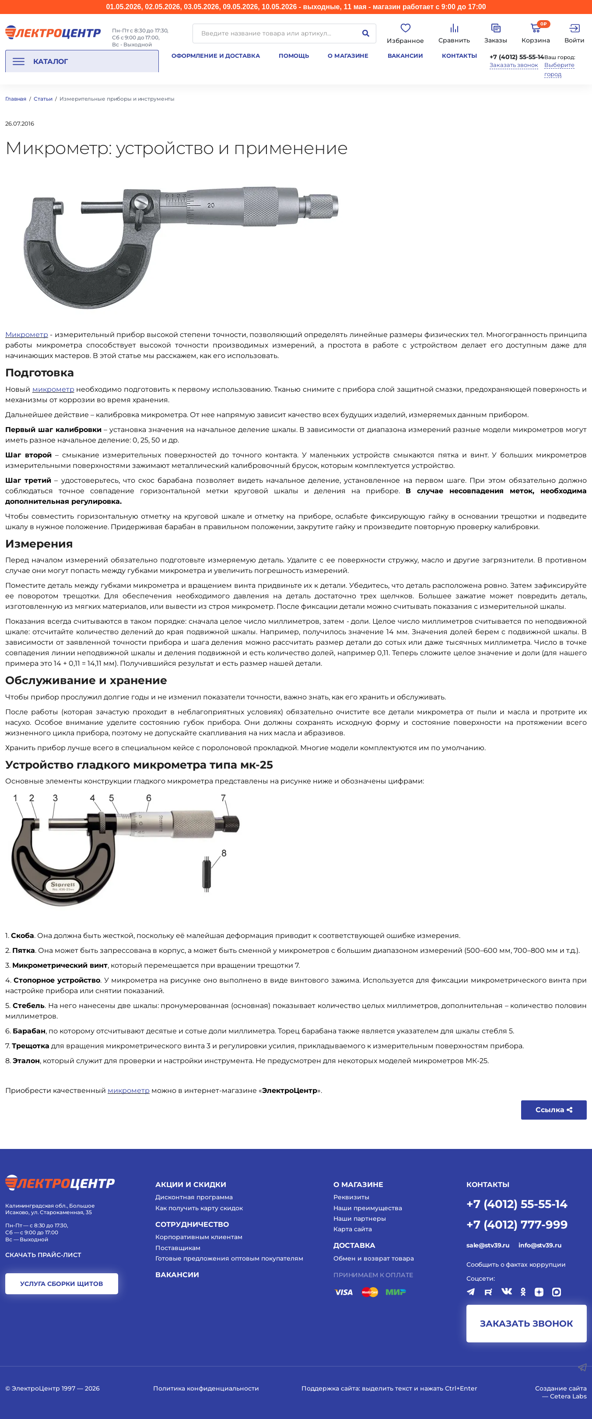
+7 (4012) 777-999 (517, 1224)
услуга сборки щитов (61, 1284)
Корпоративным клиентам (198, 1237)
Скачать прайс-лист (43, 1255)
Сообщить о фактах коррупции (516, 1264)
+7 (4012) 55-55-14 (517, 57)
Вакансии (405, 55)
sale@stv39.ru (488, 1245)
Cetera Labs (568, 1396)
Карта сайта (352, 1229)
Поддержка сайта (330, 1388)
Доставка (354, 1245)
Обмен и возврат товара (373, 1258)
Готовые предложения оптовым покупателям (229, 1258)
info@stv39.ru (539, 1245)
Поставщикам (177, 1248)
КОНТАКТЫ (487, 1184)
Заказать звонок (514, 65)
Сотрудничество (192, 1224)
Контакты (459, 55)
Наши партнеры (359, 1218)
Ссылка (554, 1110)
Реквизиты (351, 1197)
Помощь (294, 55)
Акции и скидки (190, 1184)
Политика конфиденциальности (206, 1388)
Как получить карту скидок (199, 1208)
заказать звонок (526, 1323)
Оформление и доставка (215, 55)
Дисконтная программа (194, 1197)
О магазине (348, 55)
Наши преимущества (367, 1208)
